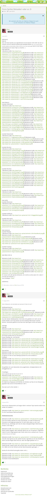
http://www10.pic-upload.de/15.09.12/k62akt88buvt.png (22, 56)
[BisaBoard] (3, 2)
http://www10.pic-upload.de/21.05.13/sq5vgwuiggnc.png (23, 110)
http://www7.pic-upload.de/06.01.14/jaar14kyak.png (16, 94)
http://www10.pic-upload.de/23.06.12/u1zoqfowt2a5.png (22, 163)
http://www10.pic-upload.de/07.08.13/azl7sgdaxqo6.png (23, 181)
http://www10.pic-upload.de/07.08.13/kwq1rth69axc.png (27, 363)
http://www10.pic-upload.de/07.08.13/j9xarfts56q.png (16, 87)
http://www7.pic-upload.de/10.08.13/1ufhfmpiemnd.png (22, 179)
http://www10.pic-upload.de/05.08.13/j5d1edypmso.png (17, 240)
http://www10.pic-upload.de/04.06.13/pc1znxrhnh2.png (23, 71)
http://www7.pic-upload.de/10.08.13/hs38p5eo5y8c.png (22, 156)
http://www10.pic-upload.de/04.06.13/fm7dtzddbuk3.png (27, 233)
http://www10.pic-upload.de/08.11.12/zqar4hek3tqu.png (22, 60)
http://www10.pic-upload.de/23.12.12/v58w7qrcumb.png (23, 61)
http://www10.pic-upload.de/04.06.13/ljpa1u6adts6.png (23, 250)
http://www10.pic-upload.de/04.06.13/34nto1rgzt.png (16, 238)
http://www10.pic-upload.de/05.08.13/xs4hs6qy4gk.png (22, 124)
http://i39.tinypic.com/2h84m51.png (11, 124)
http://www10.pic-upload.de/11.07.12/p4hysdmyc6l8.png (12, 204)
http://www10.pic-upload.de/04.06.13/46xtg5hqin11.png (23, 116)
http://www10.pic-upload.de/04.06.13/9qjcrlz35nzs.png (23, 184)
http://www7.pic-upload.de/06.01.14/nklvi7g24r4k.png (26, 437)
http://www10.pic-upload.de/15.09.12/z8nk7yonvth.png (22, 55)
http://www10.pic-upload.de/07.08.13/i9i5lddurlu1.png (16, 242)
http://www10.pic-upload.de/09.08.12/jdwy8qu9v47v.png (12, 249)
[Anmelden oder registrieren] (41, 2)
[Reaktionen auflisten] (4, 289)
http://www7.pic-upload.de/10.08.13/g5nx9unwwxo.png (17, 243)
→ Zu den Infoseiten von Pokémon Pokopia (23, 22)
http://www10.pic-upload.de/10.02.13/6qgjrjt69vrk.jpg (26, 215)
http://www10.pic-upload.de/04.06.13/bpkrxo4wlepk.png (23, 196)
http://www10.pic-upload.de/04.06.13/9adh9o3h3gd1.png (12, 149)
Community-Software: (23, 494)
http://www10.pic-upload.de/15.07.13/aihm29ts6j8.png (16, 84)
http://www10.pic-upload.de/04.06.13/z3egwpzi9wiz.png (17, 139)
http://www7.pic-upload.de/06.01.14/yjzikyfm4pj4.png (16, 144)
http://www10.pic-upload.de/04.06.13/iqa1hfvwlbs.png (16, 140)
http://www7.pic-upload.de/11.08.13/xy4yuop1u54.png (16, 91)
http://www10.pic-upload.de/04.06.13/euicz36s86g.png (23, 75)
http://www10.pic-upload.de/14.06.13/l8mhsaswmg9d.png (23, 78)
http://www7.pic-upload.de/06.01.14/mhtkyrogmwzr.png (22, 128)
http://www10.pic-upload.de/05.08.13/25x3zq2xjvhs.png (23, 174)
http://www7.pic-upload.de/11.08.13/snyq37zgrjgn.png (22, 126)
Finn (5, 11)
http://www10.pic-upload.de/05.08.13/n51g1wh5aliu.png (27, 352)
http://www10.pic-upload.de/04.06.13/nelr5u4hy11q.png (23, 73)
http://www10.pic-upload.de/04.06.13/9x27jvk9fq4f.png (23, 113)
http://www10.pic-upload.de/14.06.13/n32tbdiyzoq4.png (17, 81)
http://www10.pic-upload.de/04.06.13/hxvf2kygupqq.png (22, 222)
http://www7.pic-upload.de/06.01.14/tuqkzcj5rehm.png (16, 97)
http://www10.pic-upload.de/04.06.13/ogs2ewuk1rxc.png (23, 154)
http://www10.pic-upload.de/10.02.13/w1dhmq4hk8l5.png (22, 66)
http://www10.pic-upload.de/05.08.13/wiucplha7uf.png (16, 86)
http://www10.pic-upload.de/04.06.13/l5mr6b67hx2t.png (23, 63)
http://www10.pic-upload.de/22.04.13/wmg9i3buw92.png (22, 108)
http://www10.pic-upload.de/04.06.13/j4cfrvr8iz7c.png (12, 192)
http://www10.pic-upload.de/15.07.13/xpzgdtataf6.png (16, 82)
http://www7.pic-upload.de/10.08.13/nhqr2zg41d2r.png (17, 89)
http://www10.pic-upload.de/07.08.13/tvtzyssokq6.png (26, 354)
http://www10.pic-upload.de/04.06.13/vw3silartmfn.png (22, 121)
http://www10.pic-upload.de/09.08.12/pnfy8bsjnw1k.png (23, 173)
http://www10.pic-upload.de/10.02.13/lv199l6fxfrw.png (12, 221)
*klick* (12, 278)
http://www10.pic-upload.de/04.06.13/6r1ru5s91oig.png (22, 186)
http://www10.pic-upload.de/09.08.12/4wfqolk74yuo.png (23, 178)
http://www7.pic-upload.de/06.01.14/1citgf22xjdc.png (16, 92)
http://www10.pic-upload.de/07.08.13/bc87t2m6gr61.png (27, 347)
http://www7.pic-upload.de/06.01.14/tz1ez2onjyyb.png (16, 96)
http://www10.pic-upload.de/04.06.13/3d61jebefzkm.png (17, 142)
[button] (45, 2)
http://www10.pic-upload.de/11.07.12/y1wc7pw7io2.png (22, 161)
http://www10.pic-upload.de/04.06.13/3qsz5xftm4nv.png (22, 114)
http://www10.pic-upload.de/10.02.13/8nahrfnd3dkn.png (23, 68)
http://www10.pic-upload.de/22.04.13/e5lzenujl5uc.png (23, 207)
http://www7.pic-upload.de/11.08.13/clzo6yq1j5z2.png (22, 209)
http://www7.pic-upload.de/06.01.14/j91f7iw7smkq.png (16, 99)
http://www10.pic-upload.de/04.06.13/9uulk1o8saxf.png (23, 151)
